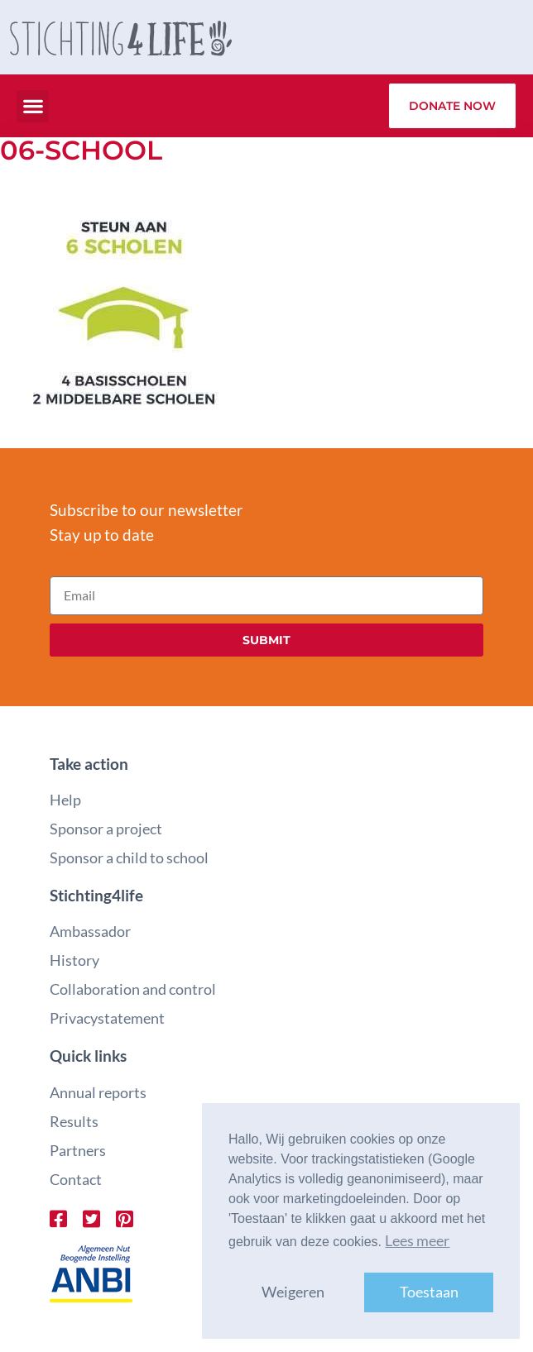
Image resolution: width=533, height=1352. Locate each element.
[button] (33, 106)
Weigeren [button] (293, 1292)
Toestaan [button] (429, 1292)
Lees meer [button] (417, 1240)
